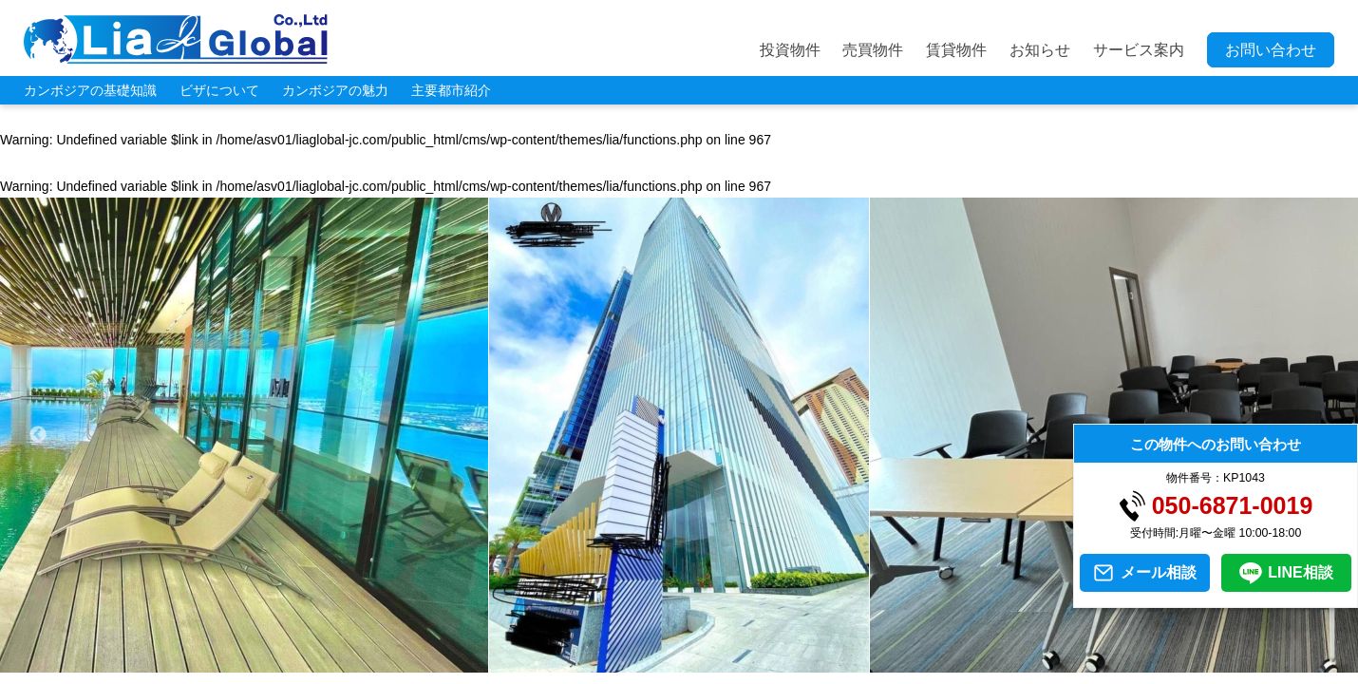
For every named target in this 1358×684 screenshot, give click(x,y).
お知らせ (1039, 50)
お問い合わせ (1270, 50)
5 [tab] (650, 663)
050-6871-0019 (1232, 506)
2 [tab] (565, 663)
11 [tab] (821, 663)
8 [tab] (735, 663)
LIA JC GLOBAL (176, 39)
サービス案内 (1138, 50)
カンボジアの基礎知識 (90, 90)
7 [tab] (707, 663)
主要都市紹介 (451, 90)
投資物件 (790, 50)
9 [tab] (764, 663)
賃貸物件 (956, 50)
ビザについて (219, 90)
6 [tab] (679, 663)
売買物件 (872, 50)
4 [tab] (622, 663)
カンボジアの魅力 (335, 90)
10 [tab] (792, 663)
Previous (38, 435)
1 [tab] (536, 663)
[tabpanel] (679, 435)
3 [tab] (593, 663)
